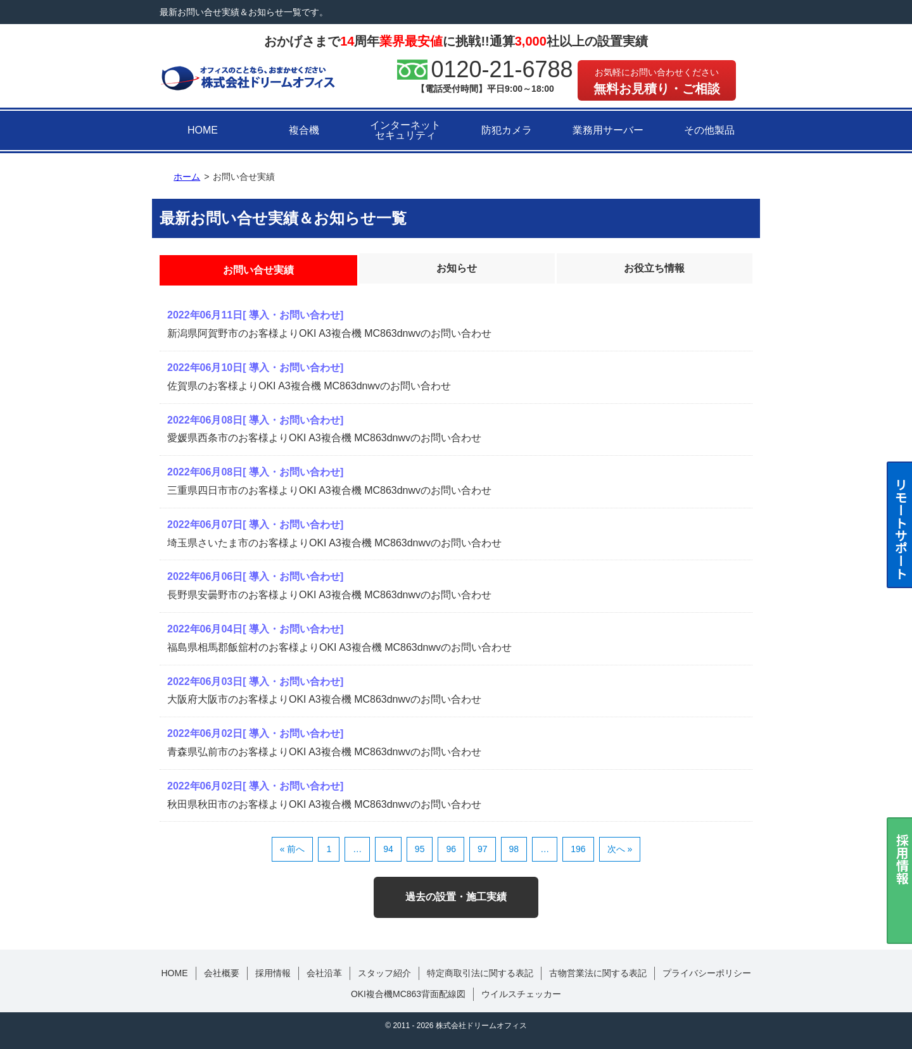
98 (514, 849)
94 (388, 849)
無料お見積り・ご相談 (656, 81)
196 (578, 849)
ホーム (187, 177)
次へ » (620, 849)
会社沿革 (324, 973)
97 (483, 849)
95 (420, 849)
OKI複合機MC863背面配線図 (408, 993)
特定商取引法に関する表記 (480, 973)
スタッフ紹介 (384, 973)
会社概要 (221, 973)
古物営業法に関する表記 (598, 973)
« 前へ (292, 849)
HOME (202, 130)
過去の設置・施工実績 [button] (456, 896)
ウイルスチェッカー (521, 993)
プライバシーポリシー (706, 973)
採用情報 (273, 973)
